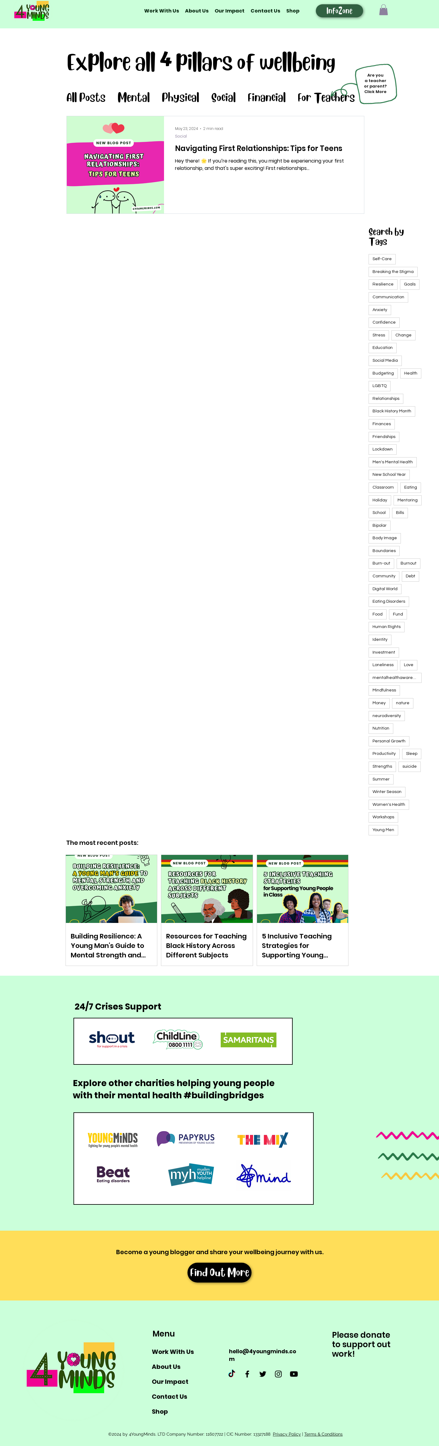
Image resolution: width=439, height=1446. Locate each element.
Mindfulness (384, 690)
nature (402, 703)
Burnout (408, 563)
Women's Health (389, 804)
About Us (166, 1366)
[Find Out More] (219, 1273)
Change (403, 335)
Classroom (383, 487)
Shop (160, 1411)
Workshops (383, 817)
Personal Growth (389, 741)
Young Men (383, 830)
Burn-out (381, 563)
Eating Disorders (389, 601)
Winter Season (387, 792)
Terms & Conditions (323, 1434)
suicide (409, 766)
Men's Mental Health (393, 462)
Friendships (384, 437)
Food (378, 614)
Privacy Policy (287, 1434)
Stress (379, 335)
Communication (388, 297)
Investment (384, 652)
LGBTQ (380, 386)
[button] (383, 9)
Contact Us (169, 1396)
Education (383, 348)
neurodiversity (387, 716)
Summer (381, 779)
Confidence (384, 322)
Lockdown (383, 449)
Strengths (382, 766)
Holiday (380, 500)
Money (379, 703)
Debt (410, 576)
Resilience (383, 284)
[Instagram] (278, 1374)
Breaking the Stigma (393, 272)
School (379, 513)
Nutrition (381, 728)
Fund (398, 614)
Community (384, 576)
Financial (267, 97)
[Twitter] (262, 1374)
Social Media (385, 360)
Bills (400, 513)
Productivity (384, 754)
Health (410, 373)
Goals (410, 284)
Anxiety (380, 310)
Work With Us (173, 1351)
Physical (180, 97)
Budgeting (383, 373)
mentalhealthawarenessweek (397, 678)
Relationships (386, 398)
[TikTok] (231, 1374)
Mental (134, 97)
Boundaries (384, 551)
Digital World (385, 589)
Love (408, 665)
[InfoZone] (339, 10)
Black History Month (392, 411)
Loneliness (383, 665)
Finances (382, 424)
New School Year (389, 474)
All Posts (85, 97)
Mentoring (408, 500)
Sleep (411, 754)
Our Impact (170, 1381)
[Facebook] (247, 1374)
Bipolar (380, 525)
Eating (410, 487)
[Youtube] (293, 1374)
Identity (380, 639)
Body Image (385, 538)
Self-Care (382, 259)
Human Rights (387, 627)
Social (223, 97)
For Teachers (326, 97)
